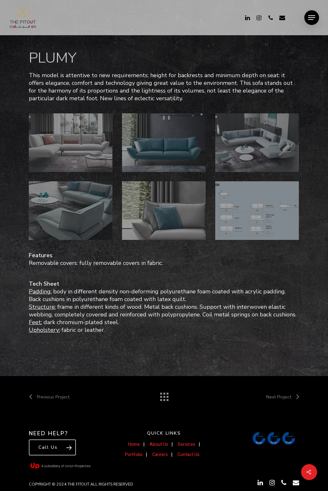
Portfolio (134, 454)
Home (134, 444)
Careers (160, 454)
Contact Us (188, 454)
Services (186, 444)
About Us (159, 444)
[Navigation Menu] (311, 17)
